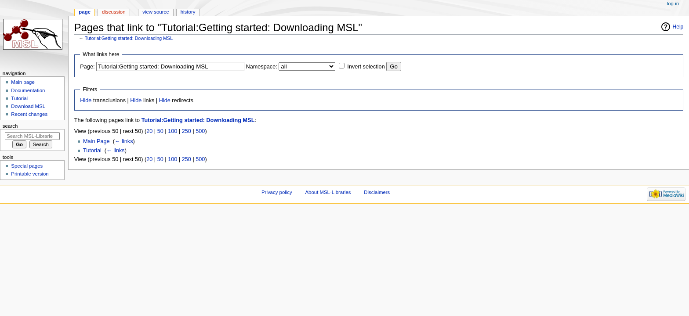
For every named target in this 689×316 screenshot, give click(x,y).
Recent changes (29, 114)
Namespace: (261, 67)
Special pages (27, 166)
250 (186, 131)
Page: (87, 67)
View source (155, 11)
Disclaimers (377, 192)
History (188, 11)
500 (200, 131)
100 (172, 131)
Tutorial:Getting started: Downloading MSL (129, 38)
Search (10, 126)
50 (160, 131)
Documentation (28, 90)
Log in (673, 3)
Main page (23, 82)
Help (678, 27)
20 (149, 131)
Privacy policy (276, 192)
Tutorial (92, 150)
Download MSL (28, 106)
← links (124, 141)
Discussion (113, 11)
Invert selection (365, 67)
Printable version (29, 173)
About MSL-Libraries (328, 192)
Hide (85, 100)
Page (85, 11)
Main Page (96, 141)
